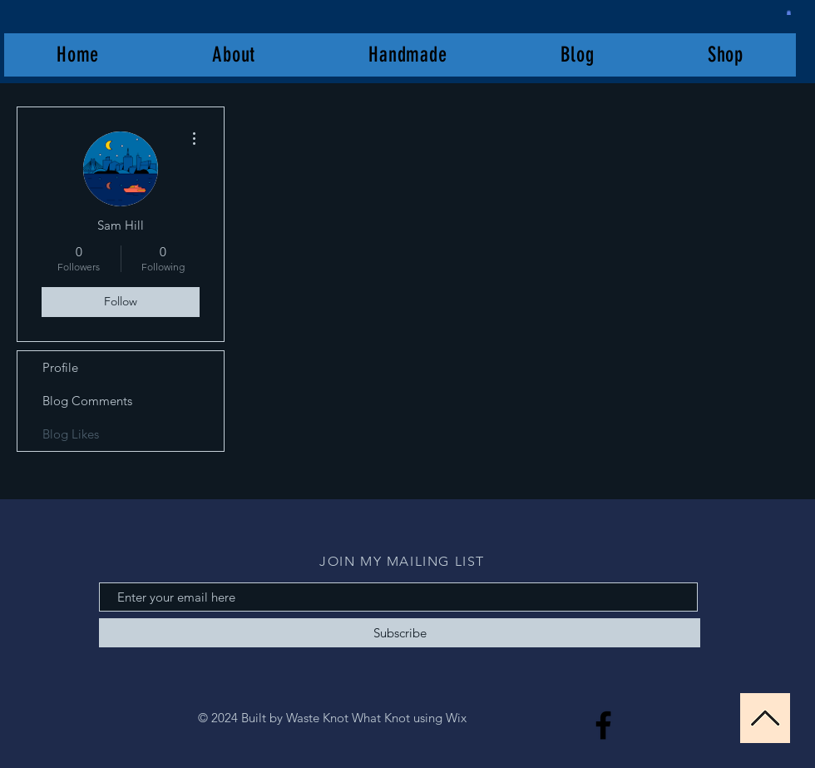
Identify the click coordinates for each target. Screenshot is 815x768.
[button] (789, 12)
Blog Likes (70, 434)
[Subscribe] (399, 632)
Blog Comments (87, 401)
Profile (60, 367)
